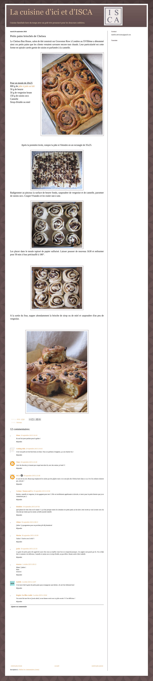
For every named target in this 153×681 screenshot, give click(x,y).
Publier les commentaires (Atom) (29, 669)
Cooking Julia (20, 449)
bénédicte (19, 507)
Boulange (19, 422)
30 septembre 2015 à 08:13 (29, 522)
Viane (18, 462)
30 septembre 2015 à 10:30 (30, 535)
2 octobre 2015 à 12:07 (29, 582)
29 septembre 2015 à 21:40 (32, 476)
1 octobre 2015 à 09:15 (29, 564)
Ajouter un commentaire (19, 607)
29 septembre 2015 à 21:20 (29, 462)
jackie (18, 549)
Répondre (19, 442)
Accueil (56, 666)
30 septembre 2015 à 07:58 (31, 507)
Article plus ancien (97, 666)
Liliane (18, 522)
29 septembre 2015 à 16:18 (29, 435)
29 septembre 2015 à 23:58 (42, 491)
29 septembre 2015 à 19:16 (34, 449)
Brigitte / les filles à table (24, 595)
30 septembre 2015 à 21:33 (29, 549)
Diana (18, 435)
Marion (18, 535)
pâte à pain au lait (27, 86)
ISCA (18, 476)
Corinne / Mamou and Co (24, 491)
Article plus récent (16, 666)
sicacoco (18, 564)
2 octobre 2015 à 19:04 (40, 595)
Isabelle (18, 582)
